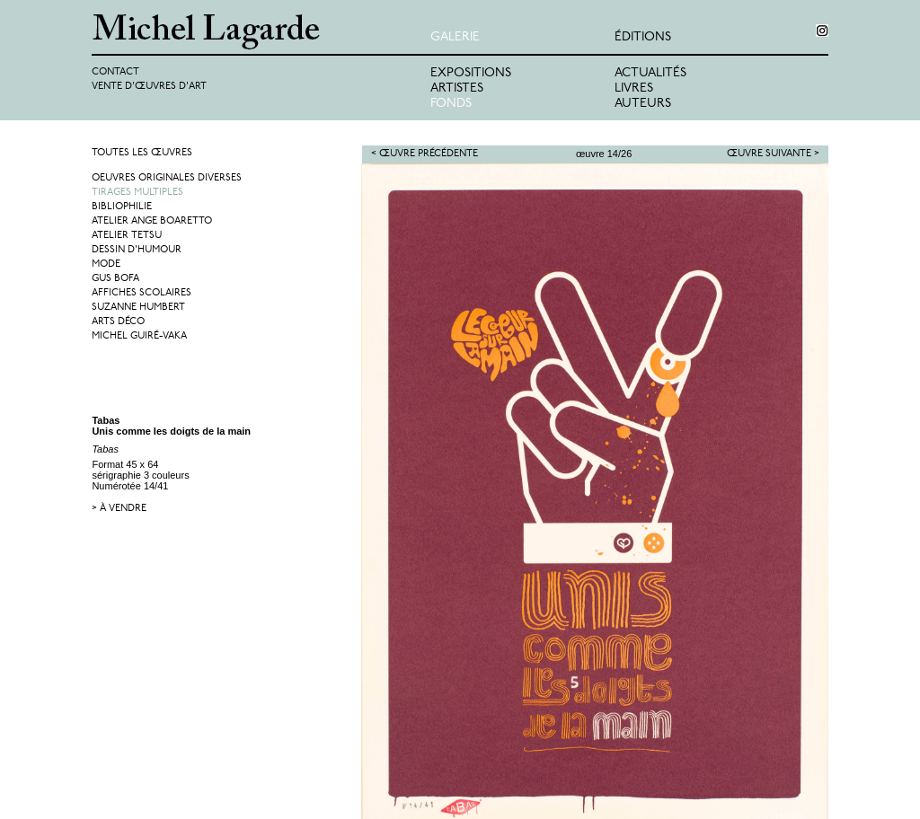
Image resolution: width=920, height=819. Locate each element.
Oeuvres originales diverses (167, 178)
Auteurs (643, 103)
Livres (634, 88)
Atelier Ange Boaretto (152, 221)
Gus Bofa (115, 279)
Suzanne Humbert (138, 308)
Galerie (455, 37)
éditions (643, 37)
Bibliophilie (122, 207)
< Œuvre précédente (424, 154)
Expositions (470, 73)
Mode (106, 264)
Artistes (456, 88)
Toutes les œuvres (142, 153)
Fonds (451, 103)
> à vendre (119, 509)
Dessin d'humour (136, 250)
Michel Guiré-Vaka (139, 336)
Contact (115, 72)
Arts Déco (118, 322)
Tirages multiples (137, 193)
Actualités (650, 73)
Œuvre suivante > (773, 154)
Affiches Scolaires (141, 293)
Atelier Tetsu (127, 236)
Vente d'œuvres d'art (149, 87)
